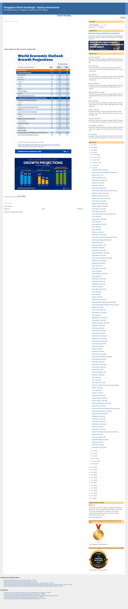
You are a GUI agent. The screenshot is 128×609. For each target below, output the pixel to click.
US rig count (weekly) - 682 (99, 437)
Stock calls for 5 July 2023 (98, 405)
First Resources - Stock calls (99, 424)
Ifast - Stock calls (96, 315)
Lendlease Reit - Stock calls (99, 219)
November (95, 157)
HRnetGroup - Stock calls (98, 325)
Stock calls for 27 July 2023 (99, 201)
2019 (92, 475)
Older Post (79, 208)
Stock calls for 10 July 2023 (99, 367)
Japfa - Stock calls (96, 276)
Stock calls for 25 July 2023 (99, 224)
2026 (92, 145)
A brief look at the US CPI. (98, 333)
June (93, 450)
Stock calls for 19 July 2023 (99, 278)
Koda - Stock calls (96, 226)
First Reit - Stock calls (97, 426)
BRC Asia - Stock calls (93, 83)
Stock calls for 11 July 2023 (99, 354)
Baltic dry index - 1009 (97, 369)
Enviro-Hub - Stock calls (98, 444)
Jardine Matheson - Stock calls (100, 273)
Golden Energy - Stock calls (99, 364)
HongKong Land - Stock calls (99, 338)
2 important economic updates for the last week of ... (105, 172)
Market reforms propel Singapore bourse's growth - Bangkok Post (18, 581)
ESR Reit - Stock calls (97, 442)
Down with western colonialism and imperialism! (104, 33)
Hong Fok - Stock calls (97, 346)
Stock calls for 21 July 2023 (99, 255)
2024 (92, 150)
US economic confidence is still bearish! (102, 258)
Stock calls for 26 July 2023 (99, 211)
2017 (92, 480)
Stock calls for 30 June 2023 (99, 447)
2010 (92, 498)
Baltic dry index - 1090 (97, 307)
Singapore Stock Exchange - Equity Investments (31, 7)
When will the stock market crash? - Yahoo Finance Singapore (17, 580)
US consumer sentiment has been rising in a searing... (106, 304)
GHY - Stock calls (96, 379)
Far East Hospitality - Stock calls (100, 439)
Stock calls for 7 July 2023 (98, 382)
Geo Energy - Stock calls (94, 118)
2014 (92, 488)
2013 (92, 490)
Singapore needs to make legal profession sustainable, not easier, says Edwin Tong (22, 594)
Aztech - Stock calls (93, 65)
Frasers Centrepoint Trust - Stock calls (102, 411)
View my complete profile (95, 517)
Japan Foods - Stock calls (98, 281)
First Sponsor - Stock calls (98, 421)
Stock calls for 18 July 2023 (99, 289)
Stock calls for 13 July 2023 (99, 330)
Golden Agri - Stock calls (98, 374)
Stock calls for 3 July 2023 (98, 429)
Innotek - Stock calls (97, 296)
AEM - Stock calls (92, 74)
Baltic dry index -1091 (97, 434)
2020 (92, 472)
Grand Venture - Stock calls (99, 359)
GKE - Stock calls (96, 377)
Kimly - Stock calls (96, 229)
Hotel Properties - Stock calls (99, 335)
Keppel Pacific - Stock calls (99, 250)
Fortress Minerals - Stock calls (99, 413)
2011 (92, 495)
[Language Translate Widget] (97, 24)
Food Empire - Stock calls (98, 416)
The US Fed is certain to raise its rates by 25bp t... (105, 190)
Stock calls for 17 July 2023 (99, 299)
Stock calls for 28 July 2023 (99, 188)
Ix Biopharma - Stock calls (98, 284)
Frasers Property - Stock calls (99, 398)
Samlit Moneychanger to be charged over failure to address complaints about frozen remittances (25, 592)
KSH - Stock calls (92, 134)
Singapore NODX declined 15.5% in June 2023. (104, 302)
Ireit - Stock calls (96, 294)
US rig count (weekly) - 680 (99, 372)
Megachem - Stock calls (98, 182)
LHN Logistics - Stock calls (99, 208)
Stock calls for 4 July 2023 (98, 418)
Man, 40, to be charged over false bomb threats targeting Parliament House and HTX (22, 598)
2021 (92, 469)
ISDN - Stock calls (96, 291)
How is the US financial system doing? (102, 239)
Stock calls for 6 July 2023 (98, 395)
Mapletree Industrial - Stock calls (96, 92)
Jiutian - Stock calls (97, 271)
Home (43, 208)
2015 (92, 485)
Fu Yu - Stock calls (96, 390)
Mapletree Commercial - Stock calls (101, 198)
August (94, 165)
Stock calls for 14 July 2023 (99, 320)
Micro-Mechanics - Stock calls (99, 180)
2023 (92, 152)
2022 (92, 467)
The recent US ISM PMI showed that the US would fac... (106, 408)
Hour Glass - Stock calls (98, 328)
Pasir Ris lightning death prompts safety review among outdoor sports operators (21, 597)
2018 (92, 477)
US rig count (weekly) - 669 (99, 245)
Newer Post (7, 208)
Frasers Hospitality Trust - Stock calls (101, 403)
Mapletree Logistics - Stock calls (100, 193)
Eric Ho (93, 505)
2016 (92, 482)
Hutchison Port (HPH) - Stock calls (101, 322)
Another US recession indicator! (100, 169)
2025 (92, 147)
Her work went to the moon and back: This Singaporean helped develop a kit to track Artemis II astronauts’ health (28, 595)
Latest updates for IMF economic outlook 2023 (104, 213)
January (94, 463)
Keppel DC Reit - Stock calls (99, 260)
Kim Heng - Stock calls (98, 232)
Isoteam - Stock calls (97, 286)
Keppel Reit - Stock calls (98, 247)
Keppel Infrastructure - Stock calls (100, 252)
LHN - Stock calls (96, 216)
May (93, 453)
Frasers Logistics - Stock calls (95, 125)
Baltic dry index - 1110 (97, 175)
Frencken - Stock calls (93, 109)
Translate (99, 27)
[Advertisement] (43, 35)
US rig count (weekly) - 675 (99, 309)
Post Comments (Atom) (17, 212)
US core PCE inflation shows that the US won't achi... (105, 431)
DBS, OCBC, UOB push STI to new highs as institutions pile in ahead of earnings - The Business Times (26, 583)
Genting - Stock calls (93, 100)
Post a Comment (8, 206)
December (95, 154)
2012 (92, 493)
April (93, 456)
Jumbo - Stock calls (97, 265)
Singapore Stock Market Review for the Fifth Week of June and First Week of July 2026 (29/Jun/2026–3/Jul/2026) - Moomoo (31, 585)
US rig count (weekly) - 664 (99, 177)
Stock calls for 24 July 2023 (99, 234)
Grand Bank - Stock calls (98, 361)
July (93, 167)
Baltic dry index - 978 (97, 242)
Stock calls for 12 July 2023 (99, 343)
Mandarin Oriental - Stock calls (100, 206)
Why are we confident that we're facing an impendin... (105, 385)
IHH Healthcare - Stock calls (99, 312)
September (95, 162)
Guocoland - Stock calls (98, 351)
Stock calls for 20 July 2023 (99, 268)
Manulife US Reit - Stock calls (99, 203)
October (94, 160)
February (94, 461)
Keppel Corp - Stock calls (98, 263)
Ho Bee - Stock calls (97, 348)
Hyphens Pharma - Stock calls (99, 317)
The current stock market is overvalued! (102, 356)
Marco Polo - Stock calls (94, 57)
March (94, 458)
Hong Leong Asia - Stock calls (99, 341)
